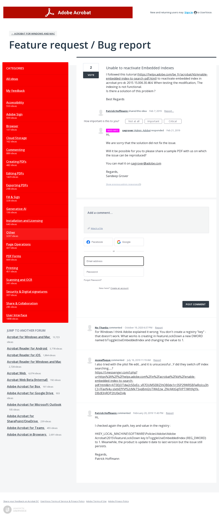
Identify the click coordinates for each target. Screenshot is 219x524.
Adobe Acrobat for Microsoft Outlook (34, 405)
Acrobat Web (17, 373)
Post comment (196, 304)
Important (154, 121)
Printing (12, 268)
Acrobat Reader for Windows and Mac (34, 362)
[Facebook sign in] (98, 242)
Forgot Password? (93, 280)
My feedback (15, 91)
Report (159, 327)
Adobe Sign (14, 114)
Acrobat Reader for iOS (24, 355)
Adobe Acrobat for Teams (26, 428)
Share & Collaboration (22, 303)
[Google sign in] (129, 242)
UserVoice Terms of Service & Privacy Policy (62, 501)
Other (10, 232)
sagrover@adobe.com (146, 163)
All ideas (12, 79)
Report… (169, 111)
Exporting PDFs (17, 185)
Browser (12, 126)
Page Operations (18, 244)
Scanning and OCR (19, 280)
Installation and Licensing (24, 221)
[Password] (114, 272)
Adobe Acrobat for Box (24, 386)
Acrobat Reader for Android (27, 348)
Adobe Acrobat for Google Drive (30, 393)
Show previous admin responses (123, 184)
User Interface (16, 315)
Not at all (135, 121)
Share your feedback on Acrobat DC (21, 501)
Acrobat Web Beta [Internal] (27, 380)
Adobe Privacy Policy (118, 501)
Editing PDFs (15, 173)
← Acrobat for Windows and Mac (33, 33)
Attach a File (97, 228)
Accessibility (15, 102)
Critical (175, 121)
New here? (114, 288)
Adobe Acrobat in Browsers (27, 434)
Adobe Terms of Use (96, 501)
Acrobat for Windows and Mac (29, 337)
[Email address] (114, 261)
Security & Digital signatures (26, 292)
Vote (91, 75)
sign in (188, 12)
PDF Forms (13, 256)
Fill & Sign (13, 197)
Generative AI (16, 209)
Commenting (15, 150)
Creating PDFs (16, 162)
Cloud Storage (16, 138)
